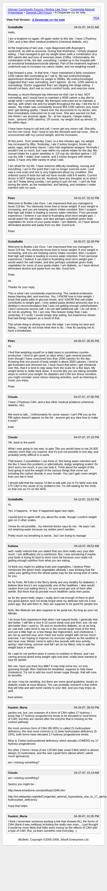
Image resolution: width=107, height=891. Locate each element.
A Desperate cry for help (48, 19)
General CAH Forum (39, 12)
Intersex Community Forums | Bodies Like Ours (37, 9)
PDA (96, 17)
